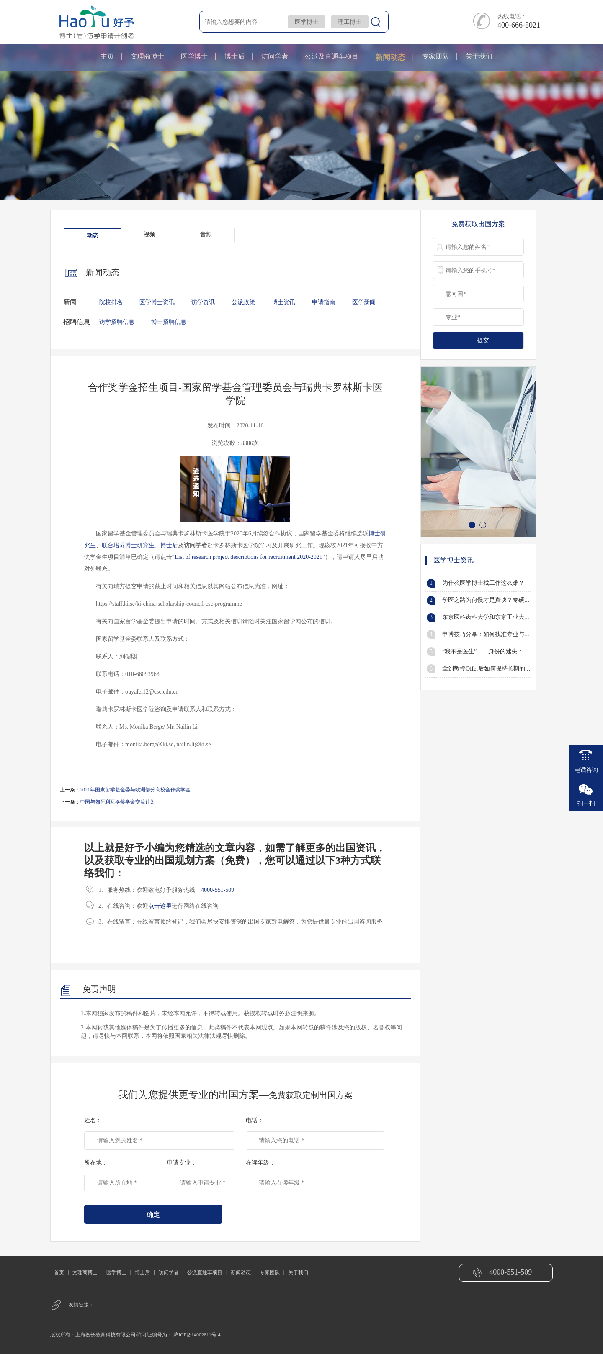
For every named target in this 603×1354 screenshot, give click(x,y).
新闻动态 (390, 57)
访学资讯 (203, 302)
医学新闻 (364, 302)
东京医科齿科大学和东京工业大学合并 (492, 617)
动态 (92, 236)
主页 (107, 56)
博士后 (234, 56)
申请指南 (323, 302)
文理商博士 (147, 56)
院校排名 (111, 302)
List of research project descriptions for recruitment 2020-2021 (248, 557)
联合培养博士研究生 (128, 545)
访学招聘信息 (116, 322)
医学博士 (306, 22)
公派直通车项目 (204, 1272)
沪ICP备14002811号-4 (196, 1335)
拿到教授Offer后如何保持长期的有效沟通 (495, 668)
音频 (206, 234)
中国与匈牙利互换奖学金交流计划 (117, 802)
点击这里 (160, 906)
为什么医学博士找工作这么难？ (483, 583)
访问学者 (274, 56)
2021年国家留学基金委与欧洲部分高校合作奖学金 (135, 790)
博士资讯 (283, 302)
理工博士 (349, 22)
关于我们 (479, 56)
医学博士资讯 (157, 302)
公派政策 (243, 302)
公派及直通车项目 (331, 56)
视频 (149, 234)
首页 (59, 1272)
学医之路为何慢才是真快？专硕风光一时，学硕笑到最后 (515, 600)
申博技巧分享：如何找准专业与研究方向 (495, 634)
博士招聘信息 (168, 322)
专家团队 (435, 56)
